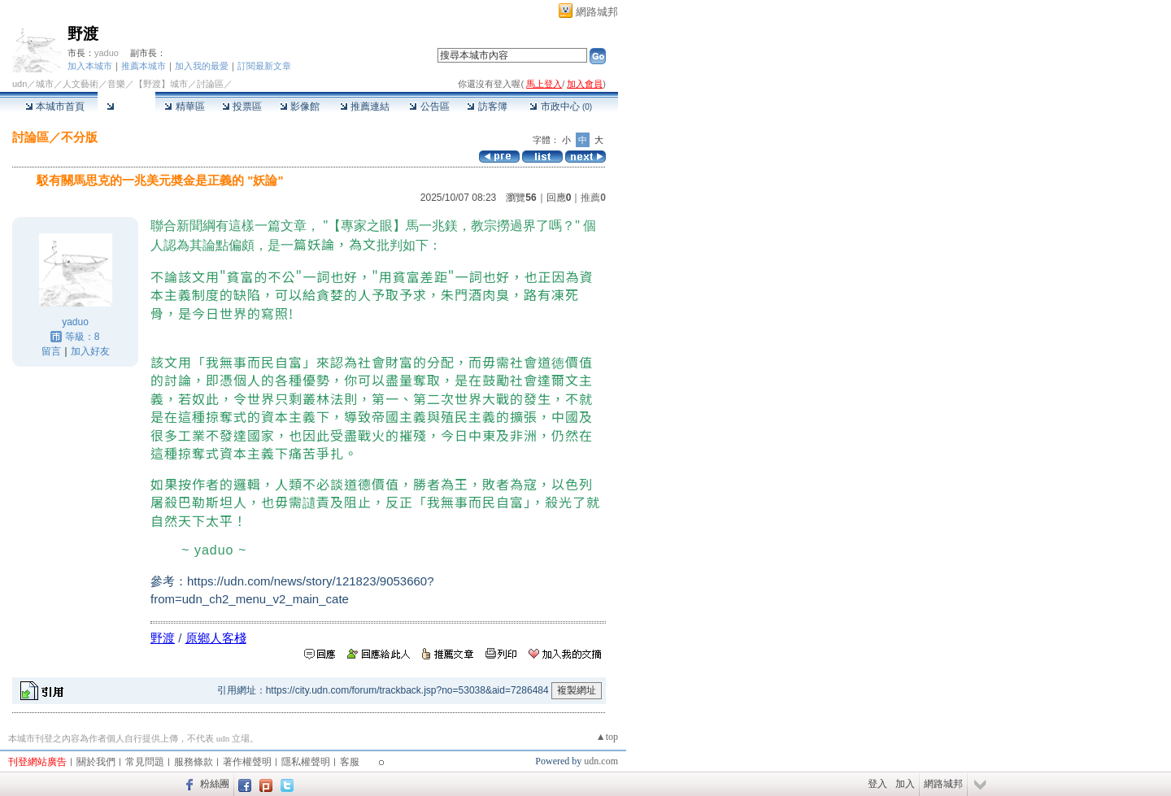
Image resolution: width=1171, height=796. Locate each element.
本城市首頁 (55, 106)
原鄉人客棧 (215, 638)
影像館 (300, 106)
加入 (905, 783)
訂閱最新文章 (264, 66)
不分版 (79, 137)
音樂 (116, 84)
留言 (51, 351)
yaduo (106, 53)
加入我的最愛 (202, 66)
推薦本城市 (143, 66)
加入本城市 (89, 66)
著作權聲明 (247, 762)
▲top (607, 736)
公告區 (429, 106)
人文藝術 (80, 84)
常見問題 (144, 762)
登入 (877, 783)
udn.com (601, 761)
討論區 (126, 106)
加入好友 (90, 351)
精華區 (184, 106)
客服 (349, 762)
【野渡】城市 (161, 84)
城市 (45, 84)
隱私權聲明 (305, 762)
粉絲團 (214, 783)
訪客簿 (487, 106)
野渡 (82, 33)
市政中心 (560, 106)
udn (19, 84)
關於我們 (95, 762)
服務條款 (193, 762)
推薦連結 (365, 106)
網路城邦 (597, 12)
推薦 (593, 197)
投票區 (242, 106)
